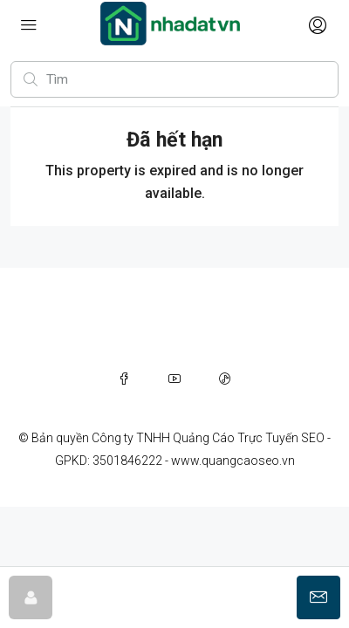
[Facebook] (124, 378)
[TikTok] (225, 378)
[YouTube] (174, 378)
